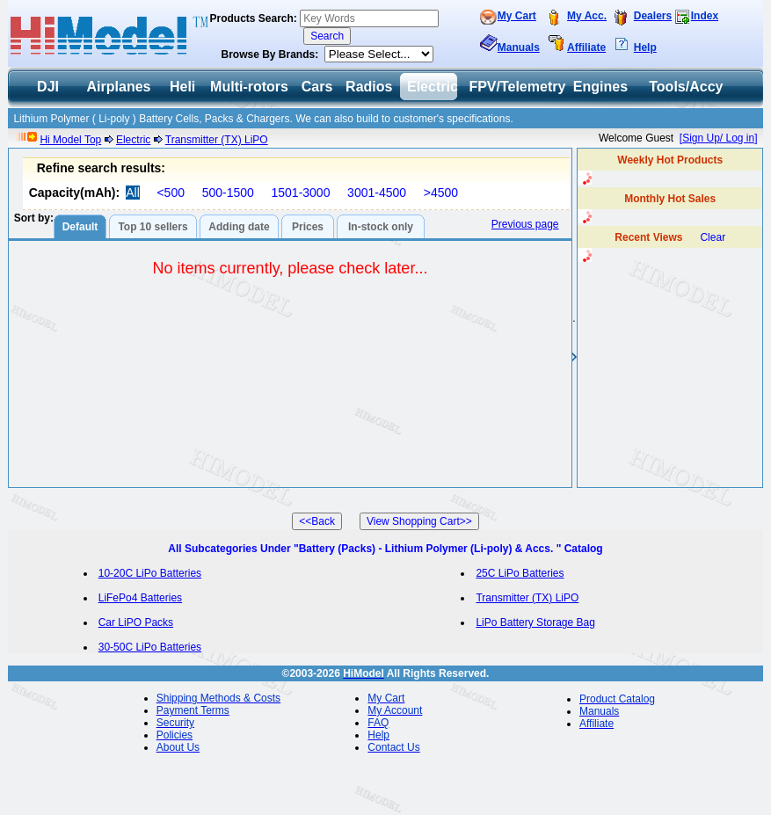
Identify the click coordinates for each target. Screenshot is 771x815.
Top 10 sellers (152, 227)
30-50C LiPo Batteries (149, 647)
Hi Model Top (70, 140)
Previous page (525, 224)
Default (80, 227)
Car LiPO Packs (135, 622)
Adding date (238, 227)
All (133, 193)
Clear (712, 237)
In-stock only (380, 227)
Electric (133, 140)
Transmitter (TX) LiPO (216, 140)
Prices (308, 227)
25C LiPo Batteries (520, 573)
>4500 (441, 193)
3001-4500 (376, 193)
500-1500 (228, 193)
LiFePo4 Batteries (140, 598)
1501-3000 (300, 193)
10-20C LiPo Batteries (149, 573)
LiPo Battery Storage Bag (535, 622)
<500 (170, 193)
